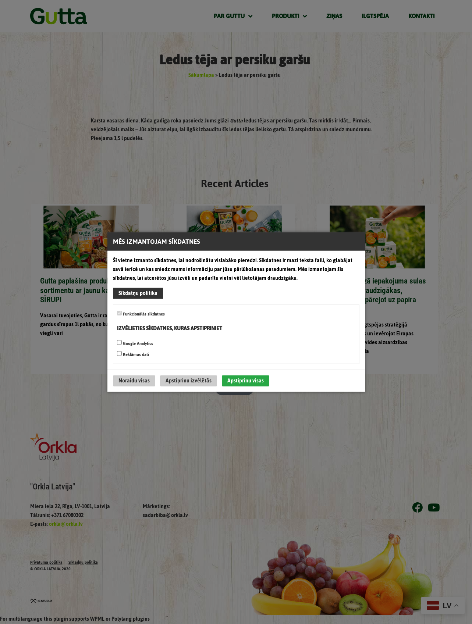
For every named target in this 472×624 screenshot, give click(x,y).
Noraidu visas (134, 381)
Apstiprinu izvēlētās (189, 381)
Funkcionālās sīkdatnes (141, 314)
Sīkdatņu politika (137, 293)
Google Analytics (135, 343)
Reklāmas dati (133, 354)
